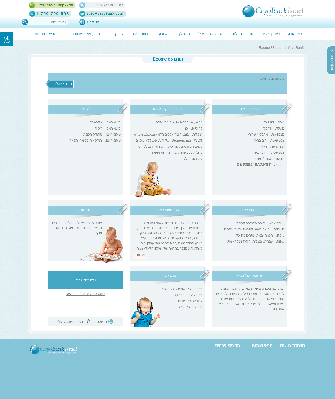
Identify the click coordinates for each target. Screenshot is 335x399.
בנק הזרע (295, 34)
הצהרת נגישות (292, 346)
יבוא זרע (165, 34)
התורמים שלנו (243, 34)
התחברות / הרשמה (109, 5)
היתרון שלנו (271, 34)
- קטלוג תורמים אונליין (55, 5)
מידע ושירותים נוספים (84, 34)
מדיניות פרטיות (45, 34)
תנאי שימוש (262, 346)
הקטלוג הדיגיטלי (210, 34)
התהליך (184, 34)
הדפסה (102, 322)
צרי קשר (116, 34)
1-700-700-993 (55, 14)
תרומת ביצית (141, 34)
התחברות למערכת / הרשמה (85, 295)
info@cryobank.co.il (105, 14)
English (93, 22)
